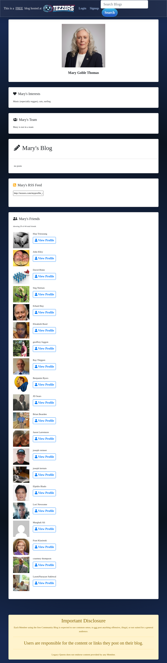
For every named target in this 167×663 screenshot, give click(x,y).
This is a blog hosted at (38, 8)
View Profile (44, 240)
